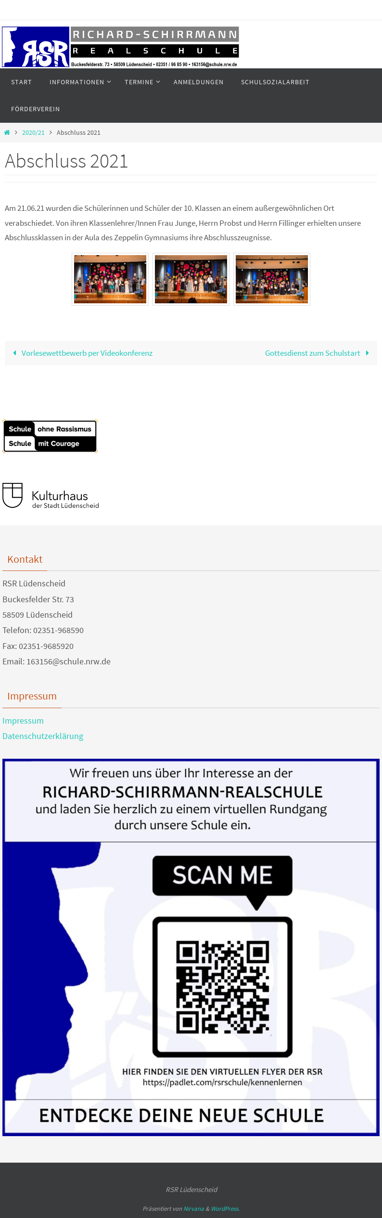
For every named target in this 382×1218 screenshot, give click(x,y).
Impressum (23, 720)
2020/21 (33, 133)
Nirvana (193, 1209)
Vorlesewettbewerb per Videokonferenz (81, 353)
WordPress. (225, 1209)
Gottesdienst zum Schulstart (319, 353)
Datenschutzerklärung (42, 735)
